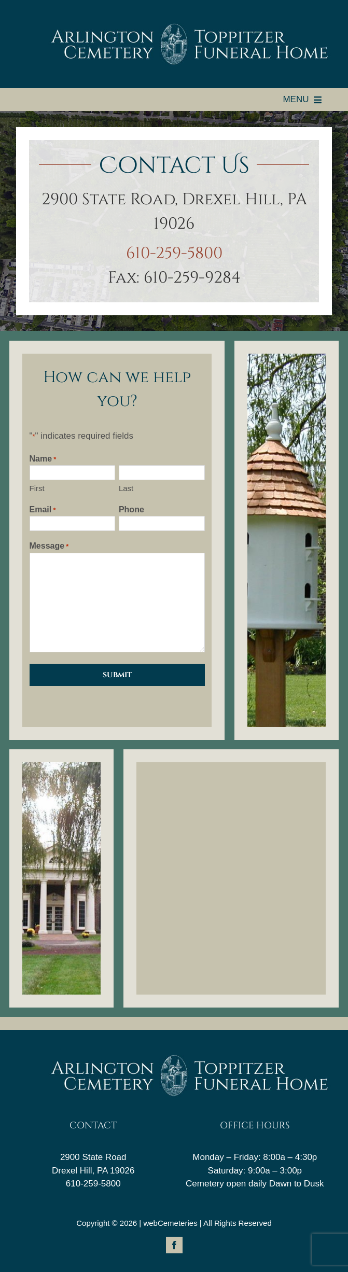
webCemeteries (170, 1223)
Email (43, 510)
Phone (131, 509)
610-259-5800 (174, 253)
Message (49, 546)
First (37, 488)
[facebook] (174, 1245)
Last (126, 488)
